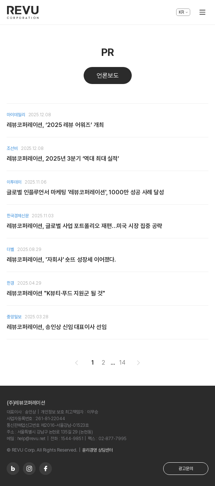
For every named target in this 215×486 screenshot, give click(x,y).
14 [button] (122, 362)
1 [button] (92, 362)
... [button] (113, 362)
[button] (76, 362)
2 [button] (103, 362)
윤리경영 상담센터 (97, 450)
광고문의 (185, 468)
